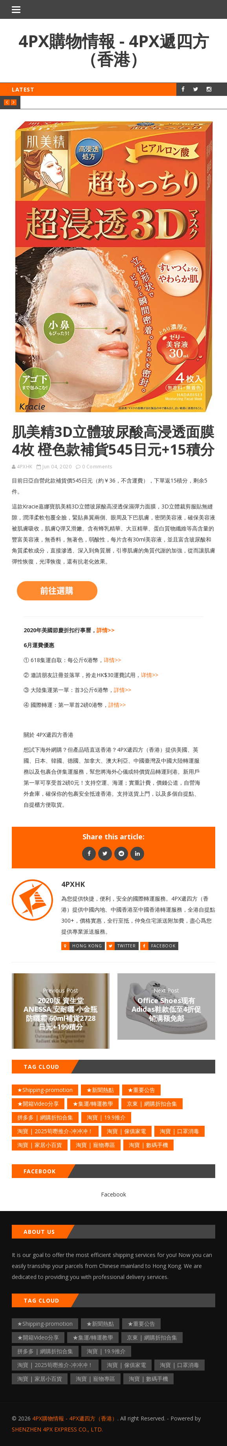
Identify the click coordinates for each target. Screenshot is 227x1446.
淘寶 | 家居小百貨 (39, 1145)
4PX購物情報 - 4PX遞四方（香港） (113, 49)
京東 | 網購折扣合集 (152, 1103)
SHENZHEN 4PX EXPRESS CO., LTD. (57, 1429)
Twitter (126, 946)
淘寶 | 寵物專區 (95, 1145)
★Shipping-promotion (45, 1090)
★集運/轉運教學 (93, 1103)
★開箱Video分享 (38, 1103)
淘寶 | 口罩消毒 (179, 1131)
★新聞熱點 (100, 1090)
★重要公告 (141, 1090)
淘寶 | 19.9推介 (106, 1117)
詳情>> (106, 630)
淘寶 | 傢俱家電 (126, 1131)
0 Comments (97, 466)
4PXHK (25, 466)
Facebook (163, 946)
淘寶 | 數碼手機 (148, 1145)
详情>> (112, 660)
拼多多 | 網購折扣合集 (45, 1117)
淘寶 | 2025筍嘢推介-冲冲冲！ (55, 1131)
